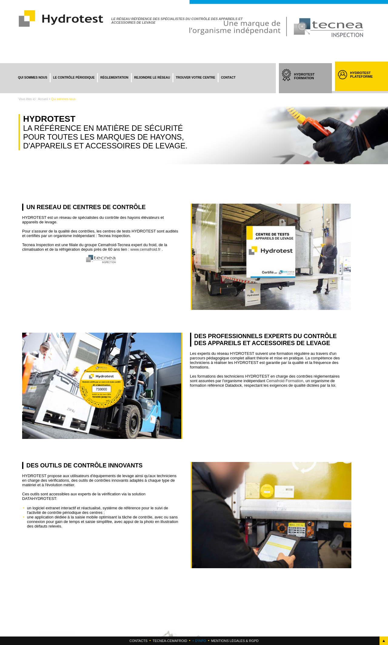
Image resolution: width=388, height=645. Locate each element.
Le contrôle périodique (74, 77)
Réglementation (114, 77)
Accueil (43, 99)
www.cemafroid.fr (145, 249)
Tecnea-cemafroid (169, 641)
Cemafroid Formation (284, 381)
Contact (228, 77)
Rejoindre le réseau (152, 77)
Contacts (138, 641)
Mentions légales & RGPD (234, 641)
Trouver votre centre (195, 77)
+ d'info (199, 641)
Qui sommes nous (32, 77)
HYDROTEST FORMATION (310, 82)
